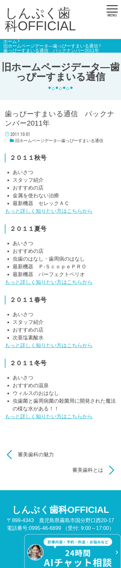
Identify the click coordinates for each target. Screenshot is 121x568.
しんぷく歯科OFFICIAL (40, 19)
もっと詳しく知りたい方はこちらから (49, 211)
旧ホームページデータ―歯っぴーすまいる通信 (50, 46)
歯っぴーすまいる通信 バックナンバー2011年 (51, 50)
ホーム (10, 41)
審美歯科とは (87, 470)
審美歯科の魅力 (36, 454)
